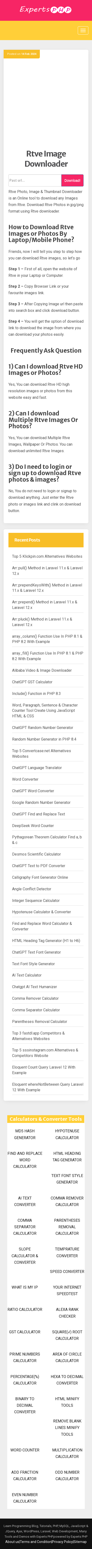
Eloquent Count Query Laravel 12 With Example (43, 1070)
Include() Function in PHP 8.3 (36, 693)
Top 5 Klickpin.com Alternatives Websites (47, 556)
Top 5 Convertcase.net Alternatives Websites (41, 754)
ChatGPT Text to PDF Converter (38, 866)
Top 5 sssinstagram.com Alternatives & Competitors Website (45, 1053)
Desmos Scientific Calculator (36, 854)
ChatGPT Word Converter (33, 791)
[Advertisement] (46, 103)
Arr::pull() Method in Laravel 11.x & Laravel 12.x (47, 571)
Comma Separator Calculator (36, 1010)
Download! (72, 180)
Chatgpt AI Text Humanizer (34, 987)
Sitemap (80, 1542)
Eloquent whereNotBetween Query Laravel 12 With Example (47, 1087)
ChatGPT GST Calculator (32, 682)
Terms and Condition (35, 1542)
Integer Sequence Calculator (36, 900)
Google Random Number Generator (41, 802)
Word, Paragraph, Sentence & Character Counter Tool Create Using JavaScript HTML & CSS (45, 711)
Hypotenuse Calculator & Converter (41, 912)
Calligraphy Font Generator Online (40, 877)
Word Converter (25, 779)
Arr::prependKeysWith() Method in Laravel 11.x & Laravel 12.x (47, 588)
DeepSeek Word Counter (33, 825)
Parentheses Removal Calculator (39, 1021)
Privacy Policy (62, 1542)
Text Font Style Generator (33, 964)
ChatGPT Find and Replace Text (38, 814)
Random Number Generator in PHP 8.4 (44, 739)
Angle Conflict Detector (31, 889)
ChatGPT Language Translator (37, 767)
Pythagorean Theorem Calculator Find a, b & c (47, 840)
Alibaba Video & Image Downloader (42, 670)
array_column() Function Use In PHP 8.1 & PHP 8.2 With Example (47, 639)
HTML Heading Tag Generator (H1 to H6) (46, 940)
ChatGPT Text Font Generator (36, 952)
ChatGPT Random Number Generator (42, 727)
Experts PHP (78, 1536)
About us (12, 1542)
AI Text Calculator (27, 975)
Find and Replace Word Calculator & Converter (42, 926)
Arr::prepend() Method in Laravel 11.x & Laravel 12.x (44, 605)
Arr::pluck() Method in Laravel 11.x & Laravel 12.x (42, 622)
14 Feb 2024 (28, 54)
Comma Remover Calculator (35, 998)
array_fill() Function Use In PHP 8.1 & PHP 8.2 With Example (47, 656)
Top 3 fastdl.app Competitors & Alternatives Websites (38, 1036)
